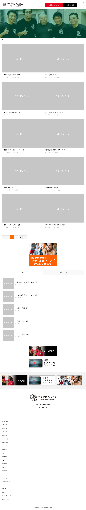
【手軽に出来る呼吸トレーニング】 (14, 150)
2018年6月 (4, 467)
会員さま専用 (70, 5)
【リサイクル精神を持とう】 (12, 112)
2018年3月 (4, 470)
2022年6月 (4, 432)
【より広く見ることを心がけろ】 (58, 112)
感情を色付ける (8, 187)
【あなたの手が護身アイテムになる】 (26, 295)
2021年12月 (5, 439)
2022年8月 (4, 425)
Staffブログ (4, 478)
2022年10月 (5, 421)
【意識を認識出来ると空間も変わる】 (56, 150)
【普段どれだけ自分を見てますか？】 (26, 282)
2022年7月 (4, 428)
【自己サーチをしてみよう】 (12, 225)
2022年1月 (4, 435)
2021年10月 (5, 442)
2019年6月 (4, 463)
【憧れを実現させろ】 (51, 75)
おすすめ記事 (64, 272)
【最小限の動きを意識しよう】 (54, 187)
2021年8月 (4, 449)
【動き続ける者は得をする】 (12, 75)
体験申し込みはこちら (54, 5)
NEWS (22, 272)
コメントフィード (6, 495)
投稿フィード (5, 492)
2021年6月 (4, 456)
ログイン (4, 488)
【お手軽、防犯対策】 (21, 308)
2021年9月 (4, 446)
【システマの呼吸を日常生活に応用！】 (58, 225)
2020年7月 (4, 460)
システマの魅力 (15, 77)
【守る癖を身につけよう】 (23, 321)
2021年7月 (4, 453)
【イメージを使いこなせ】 (23, 334)
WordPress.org (5, 499)
